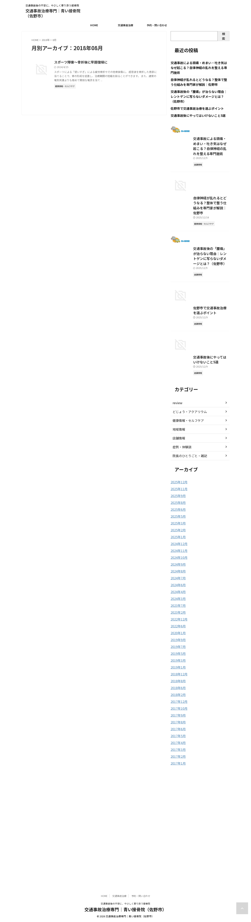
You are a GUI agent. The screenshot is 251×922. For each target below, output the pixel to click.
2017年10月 (178, 821)
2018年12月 (178, 788)
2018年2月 (177, 807)
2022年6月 (177, 741)
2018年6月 (177, 801)
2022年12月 (178, 734)
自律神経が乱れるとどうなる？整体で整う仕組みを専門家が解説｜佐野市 (199, 251)
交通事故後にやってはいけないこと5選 (198, 117)
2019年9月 (177, 754)
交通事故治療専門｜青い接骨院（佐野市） (52, 13)
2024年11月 (178, 668)
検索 (223, 36)
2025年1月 (177, 654)
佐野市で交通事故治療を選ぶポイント (197, 110)
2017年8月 (177, 834)
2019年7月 (177, 761)
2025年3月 (177, 641)
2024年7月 (177, 694)
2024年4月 (177, 708)
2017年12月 (178, 814)
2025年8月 (177, 621)
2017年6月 (177, 841)
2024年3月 (177, 714)
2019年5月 (177, 768)
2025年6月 (177, 628)
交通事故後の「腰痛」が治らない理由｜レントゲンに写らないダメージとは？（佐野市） (199, 97)
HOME (94, 25)
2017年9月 (177, 827)
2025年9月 (177, 614)
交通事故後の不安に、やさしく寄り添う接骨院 (125, 903)
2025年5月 (177, 634)
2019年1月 (177, 781)
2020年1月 (177, 748)
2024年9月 (177, 681)
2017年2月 (177, 867)
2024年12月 (178, 661)
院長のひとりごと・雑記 (188, 575)
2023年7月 (177, 721)
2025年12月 (178, 601)
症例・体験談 (181, 566)
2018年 (46, 40)
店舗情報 (178, 557)
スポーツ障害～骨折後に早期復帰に (99, 62)
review (177, 522)
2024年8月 (177, 688)
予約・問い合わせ (157, 25)
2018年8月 (177, 794)
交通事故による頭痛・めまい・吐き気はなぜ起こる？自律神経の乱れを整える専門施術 (199, 68)
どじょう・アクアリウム (188, 531)
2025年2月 (177, 648)
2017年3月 (177, 861)
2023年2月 (177, 728)
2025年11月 (178, 608)
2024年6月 (177, 701)
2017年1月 (177, 874)
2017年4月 (177, 854)
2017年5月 (177, 847)
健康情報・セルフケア (186, 539)
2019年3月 (177, 774)
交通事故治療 (125, 25)
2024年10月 (178, 674)
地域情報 (178, 548)
